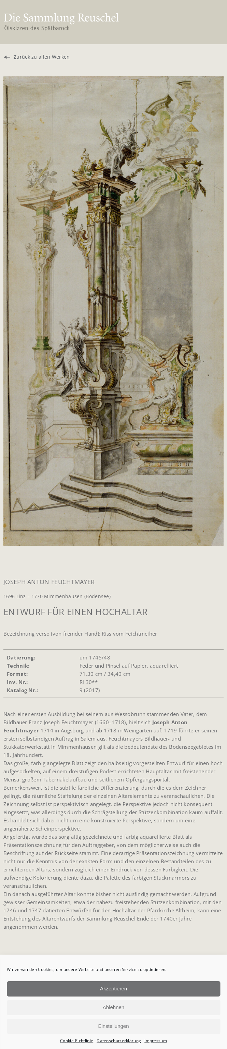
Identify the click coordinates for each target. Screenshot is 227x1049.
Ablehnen (113, 1007)
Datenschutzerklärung (119, 1041)
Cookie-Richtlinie (76, 1041)
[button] (212, 22)
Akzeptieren (113, 988)
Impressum (155, 1041)
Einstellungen (113, 1026)
